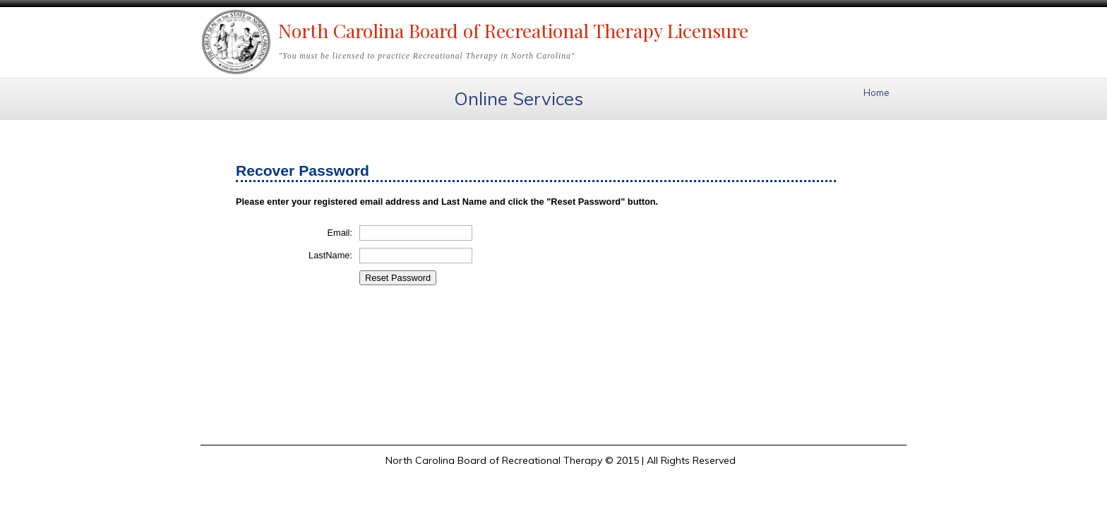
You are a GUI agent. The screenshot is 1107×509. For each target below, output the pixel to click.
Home (876, 92)
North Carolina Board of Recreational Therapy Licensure (513, 30)
